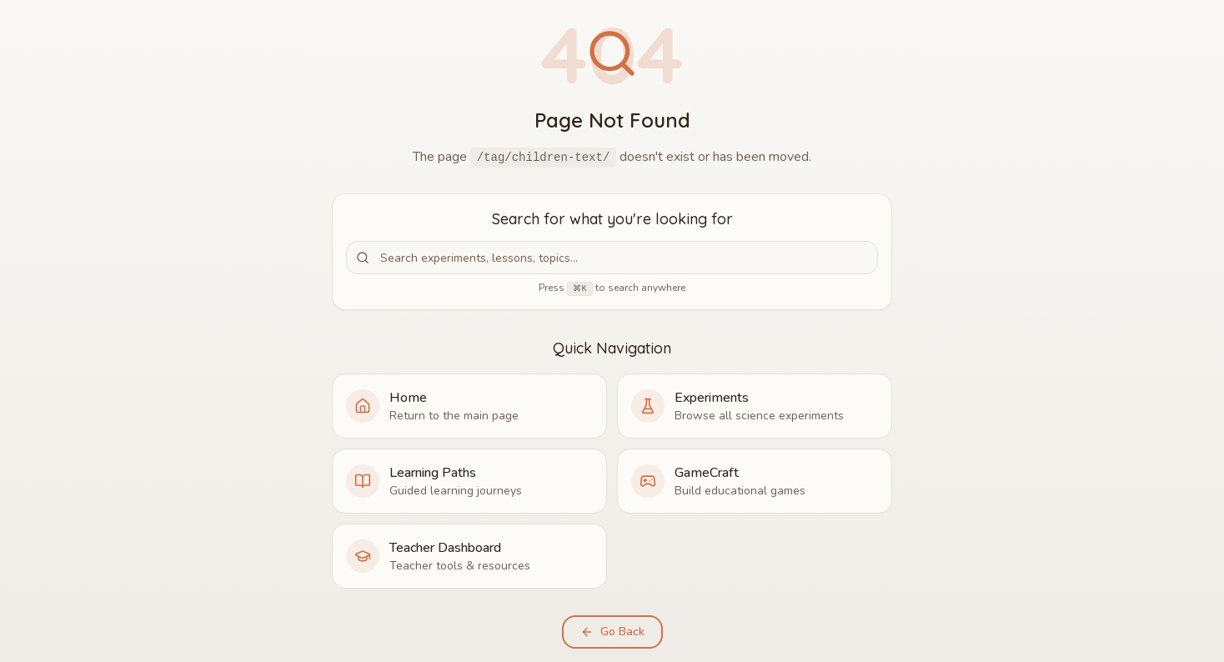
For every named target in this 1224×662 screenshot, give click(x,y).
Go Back (612, 631)
